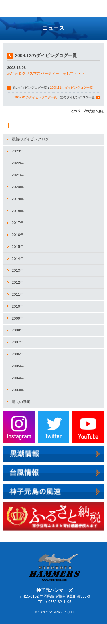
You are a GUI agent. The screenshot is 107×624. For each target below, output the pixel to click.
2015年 (18, 246)
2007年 (18, 342)
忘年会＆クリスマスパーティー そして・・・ (46, 73)
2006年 (18, 354)
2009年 (18, 318)
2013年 (18, 270)
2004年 (18, 378)
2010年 (18, 306)
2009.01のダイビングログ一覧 (35, 97)
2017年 (18, 223)
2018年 (18, 211)
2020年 (18, 187)
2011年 (18, 294)
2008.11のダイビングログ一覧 (71, 87)
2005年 (18, 366)
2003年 (18, 390)
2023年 (18, 151)
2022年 (18, 163)
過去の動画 (21, 402)
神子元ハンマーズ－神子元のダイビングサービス (21, 9)
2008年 (18, 330)
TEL (84, 6)
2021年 (18, 175)
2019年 (18, 199)
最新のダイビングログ (30, 139)
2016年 (18, 235)
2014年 (18, 258)
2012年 (18, 282)
